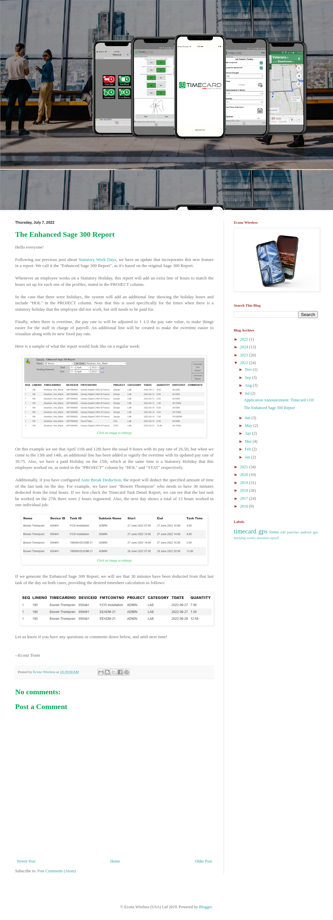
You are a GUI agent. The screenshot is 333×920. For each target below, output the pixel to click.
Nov (249, 369)
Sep (248, 377)
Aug (249, 385)
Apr (248, 433)
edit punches (289, 532)
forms (274, 532)
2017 (244, 498)
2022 (244, 362)
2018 (244, 490)
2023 (244, 355)
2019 (244, 482)
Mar (249, 441)
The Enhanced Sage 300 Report (269, 407)
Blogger (205, 907)
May (249, 425)
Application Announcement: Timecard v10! (279, 400)
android (305, 532)
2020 (244, 474)
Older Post (203, 861)
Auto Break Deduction (101, 479)
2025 (244, 339)
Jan (248, 457)
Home (115, 861)
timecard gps (250, 531)
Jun (248, 417)
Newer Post (26, 861)
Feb (248, 449)
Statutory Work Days (97, 259)
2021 (244, 467)
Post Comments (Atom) (56, 871)
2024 (244, 347)
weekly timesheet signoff (263, 538)
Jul (248, 393)
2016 (244, 506)
